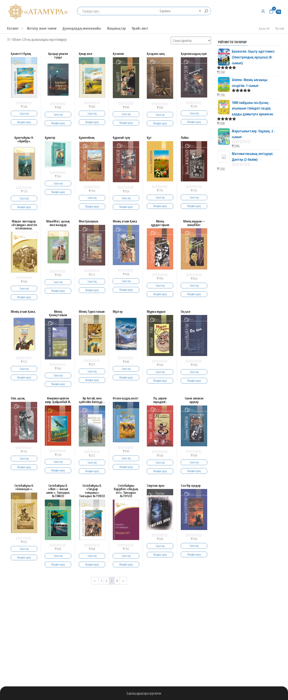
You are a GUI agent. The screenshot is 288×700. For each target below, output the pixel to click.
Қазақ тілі (264, 28)
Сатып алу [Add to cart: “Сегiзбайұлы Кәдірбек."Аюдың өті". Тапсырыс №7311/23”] (126, 556)
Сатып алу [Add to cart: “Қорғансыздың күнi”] (194, 113)
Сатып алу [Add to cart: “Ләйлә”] (194, 197)
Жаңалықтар (116, 28)
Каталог (13, 28)
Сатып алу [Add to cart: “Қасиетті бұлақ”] (24, 113)
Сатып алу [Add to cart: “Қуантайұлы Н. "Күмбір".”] (24, 198)
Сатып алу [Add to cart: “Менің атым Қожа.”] (24, 369)
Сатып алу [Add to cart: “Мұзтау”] (126, 369)
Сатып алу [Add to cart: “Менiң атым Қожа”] (126, 281)
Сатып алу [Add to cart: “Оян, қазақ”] (24, 458)
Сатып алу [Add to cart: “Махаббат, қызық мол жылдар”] (58, 282)
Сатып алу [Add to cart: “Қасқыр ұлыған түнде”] (58, 114)
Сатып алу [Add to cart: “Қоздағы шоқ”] (160, 115)
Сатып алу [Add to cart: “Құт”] (160, 197)
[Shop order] (191, 40)
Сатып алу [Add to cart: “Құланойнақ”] (92, 198)
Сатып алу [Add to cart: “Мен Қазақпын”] (92, 281)
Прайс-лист (140, 28)
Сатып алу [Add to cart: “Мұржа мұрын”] (160, 372)
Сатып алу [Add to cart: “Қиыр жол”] (92, 113)
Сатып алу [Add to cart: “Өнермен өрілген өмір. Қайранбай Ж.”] (58, 462)
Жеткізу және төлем (41, 28)
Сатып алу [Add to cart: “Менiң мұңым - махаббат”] (194, 285)
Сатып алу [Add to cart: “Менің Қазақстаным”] (58, 375)
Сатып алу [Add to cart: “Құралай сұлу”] (126, 198)
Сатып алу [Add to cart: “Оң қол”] (194, 372)
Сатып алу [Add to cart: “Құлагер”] (58, 183)
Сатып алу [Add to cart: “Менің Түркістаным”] (92, 371)
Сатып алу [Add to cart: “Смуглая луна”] (160, 546)
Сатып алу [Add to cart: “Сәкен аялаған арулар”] (194, 462)
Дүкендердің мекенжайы (81, 28)
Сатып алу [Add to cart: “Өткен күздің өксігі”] (126, 458)
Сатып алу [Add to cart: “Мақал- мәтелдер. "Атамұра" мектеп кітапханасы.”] (24, 288)
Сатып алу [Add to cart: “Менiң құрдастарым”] (160, 285)
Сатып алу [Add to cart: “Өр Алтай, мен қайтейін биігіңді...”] (92, 462)
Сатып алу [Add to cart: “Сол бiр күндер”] (194, 546)
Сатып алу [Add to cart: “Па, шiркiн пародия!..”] (160, 462)
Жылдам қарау (24, 122)
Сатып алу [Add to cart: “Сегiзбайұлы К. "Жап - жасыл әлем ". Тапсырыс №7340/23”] (58, 556)
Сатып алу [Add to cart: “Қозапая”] (126, 114)
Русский (279, 28)
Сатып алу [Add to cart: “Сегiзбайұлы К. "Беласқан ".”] (24, 549)
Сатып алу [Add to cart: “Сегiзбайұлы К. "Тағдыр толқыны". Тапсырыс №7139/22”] (92, 556)
